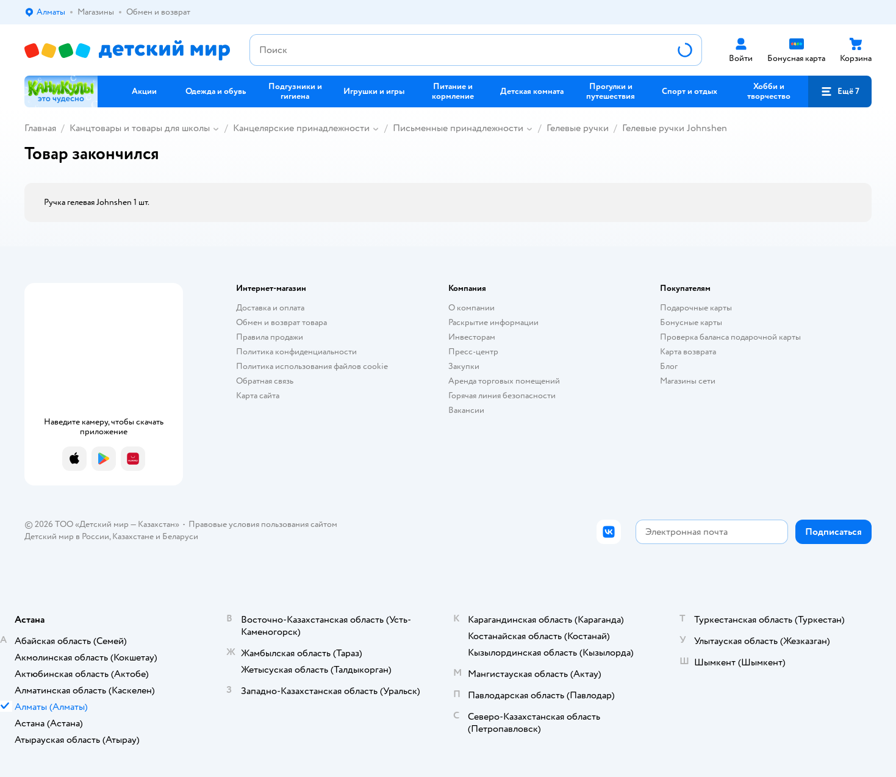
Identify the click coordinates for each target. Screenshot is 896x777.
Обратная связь (264, 381)
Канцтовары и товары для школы (140, 128)
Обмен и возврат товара (281, 322)
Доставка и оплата (270, 308)
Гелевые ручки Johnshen (674, 128)
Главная (40, 128)
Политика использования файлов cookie (312, 366)
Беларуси (180, 536)
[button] (840, 91)
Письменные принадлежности (458, 128)
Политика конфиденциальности (296, 351)
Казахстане (133, 536)
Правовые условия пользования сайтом (262, 524)
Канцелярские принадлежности (301, 128)
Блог (669, 366)
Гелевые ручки (578, 128)
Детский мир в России (66, 536)
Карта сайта (257, 395)
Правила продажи (269, 337)
